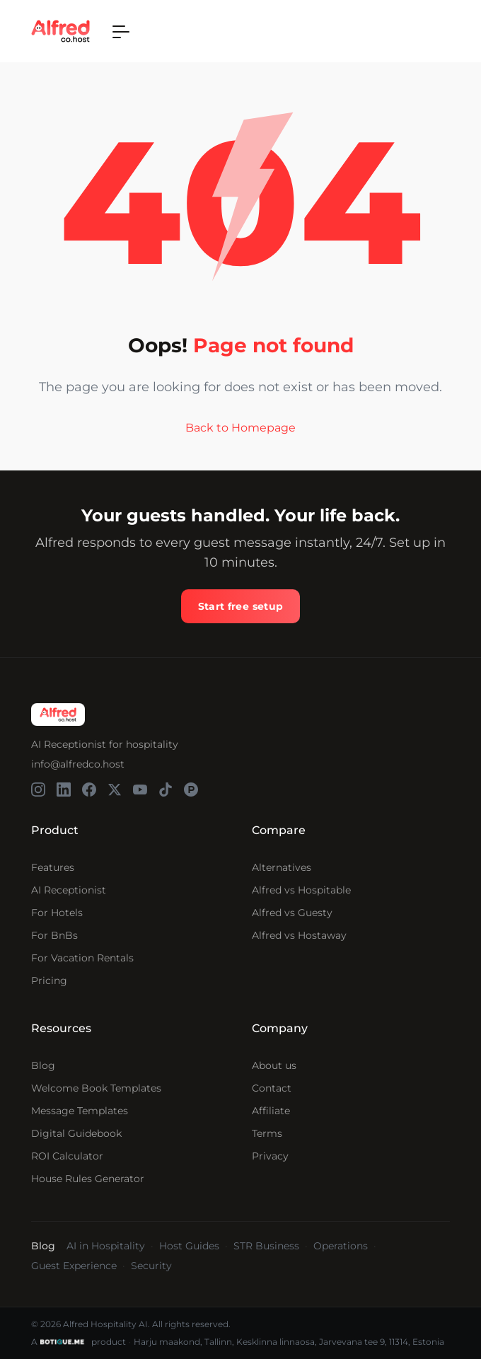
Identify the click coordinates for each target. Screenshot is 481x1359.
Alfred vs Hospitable (301, 890)
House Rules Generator (87, 1178)
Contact (271, 1088)
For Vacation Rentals (82, 958)
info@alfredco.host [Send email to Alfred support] (77, 764)
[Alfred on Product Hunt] (191, 789)
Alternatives (281, 867)
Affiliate (271, 1110)
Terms (267, 1133)
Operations (340, 1245)
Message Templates (79, 1110)
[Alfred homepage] (58, 714)
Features (52, 867)
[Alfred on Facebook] (89, 789)
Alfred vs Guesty (292, 912)
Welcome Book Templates (96, 1088)
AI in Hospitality (105, 1245)
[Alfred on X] (115, 789)
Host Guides (189, 1245)
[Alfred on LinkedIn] (64, 789)
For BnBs (54, 935)
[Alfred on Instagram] (38, 789)
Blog (43, 1065)
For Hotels (57, 912)
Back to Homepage (240, 428)
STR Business (266, 1245)
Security (151, 1265)
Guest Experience (74, 1265)
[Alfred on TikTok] (165, 789)
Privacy (270, 1156)
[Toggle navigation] (121, 31)
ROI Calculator (67, 1156)
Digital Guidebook (76, 1133)
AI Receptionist (68, 890)
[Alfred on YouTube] (140, 789)
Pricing (49, 980)
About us (274, 1065)
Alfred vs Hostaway (299, 935)
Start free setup (241, 606)
